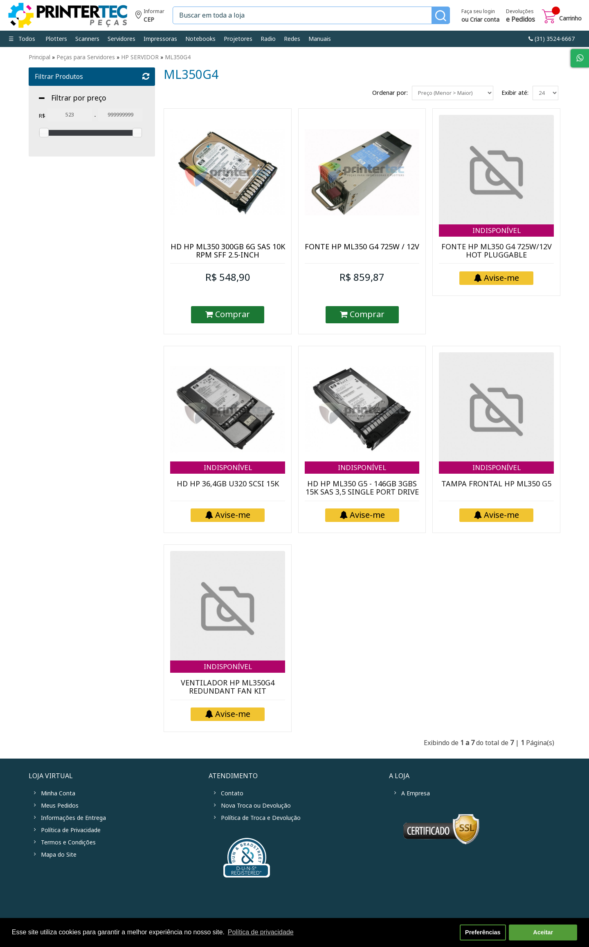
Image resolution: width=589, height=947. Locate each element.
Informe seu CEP (149, 16)
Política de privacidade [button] (261, 932)
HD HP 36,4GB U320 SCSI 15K (228, 484)
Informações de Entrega (73, 818)
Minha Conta (58, 793)
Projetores (238, 39)
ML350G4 (178, 57)
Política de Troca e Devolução (261, 818)
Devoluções (520, 16)
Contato (232, 793)
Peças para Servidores (85, 57)
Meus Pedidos (60, 805)
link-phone (551, 39)
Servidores (121, 39)
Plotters (56, 39)
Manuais (319, 39)
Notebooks (200, 39)
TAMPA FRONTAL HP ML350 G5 (496, 484)
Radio (268, 39)
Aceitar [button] (543, 932)
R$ (42, 116)
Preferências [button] (482, 932)
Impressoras (160, 39)
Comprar (227, 314)
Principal (39, 57)
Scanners (87, 39)
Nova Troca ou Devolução (256, 805)
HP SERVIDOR (140, 57)
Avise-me (496, 278)
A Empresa (415, 793)
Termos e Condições (68, 842)
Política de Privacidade (71, 830)
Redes (292, 39)
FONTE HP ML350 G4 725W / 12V (362, 247)
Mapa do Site (58, 854)
